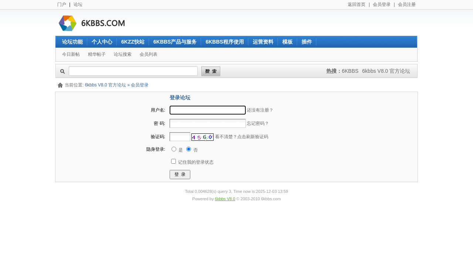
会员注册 (407, 4)
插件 (307, 42)
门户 (61, 4)
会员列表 (148, 54)
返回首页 (356, 4)
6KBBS (350, 71)
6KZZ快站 (132, 42)
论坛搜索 (123, 54)
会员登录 (382, 4)
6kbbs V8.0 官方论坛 (386, 71)
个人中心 (102, 42)
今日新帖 (71, 54)
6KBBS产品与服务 (175, 42)
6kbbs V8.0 (225, 199)
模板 (287, 42)
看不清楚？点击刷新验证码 (241, 136)
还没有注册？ (260, 110)
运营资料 (263, 42)
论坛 (78, 4)
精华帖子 (97, 54)
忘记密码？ (258, 123)
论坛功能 (72, 42)
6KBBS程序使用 (224, 42)
